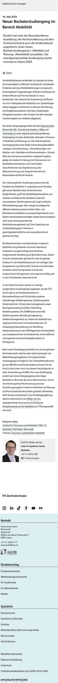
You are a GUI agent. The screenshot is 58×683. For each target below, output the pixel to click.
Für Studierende (8, 582)
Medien (4, 593)
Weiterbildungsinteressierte (14, 576)
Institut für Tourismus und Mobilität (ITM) (22, 425)
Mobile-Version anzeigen (14, 3)
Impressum (6, 665)
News (15, 421)
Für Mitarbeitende (9, 588)
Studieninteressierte (10, 571)
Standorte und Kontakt (12, 618)
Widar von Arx (34, 399)
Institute (5, 624)
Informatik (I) (9, 133)
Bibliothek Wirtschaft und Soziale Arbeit (20, 630)
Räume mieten (8, 635)
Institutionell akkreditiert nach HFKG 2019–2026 (24, 671)
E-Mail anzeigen (32, 458)
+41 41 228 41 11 (9, 542)
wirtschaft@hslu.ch (9, 545)
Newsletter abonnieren (11, 654)
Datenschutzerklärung (11, 659)
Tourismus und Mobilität (23, 433)
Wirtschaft (29, 429)
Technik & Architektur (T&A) (31, 129)
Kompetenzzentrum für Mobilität (18, 406)
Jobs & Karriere (8, 641)
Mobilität (40, 433)
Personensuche (8, 613)
